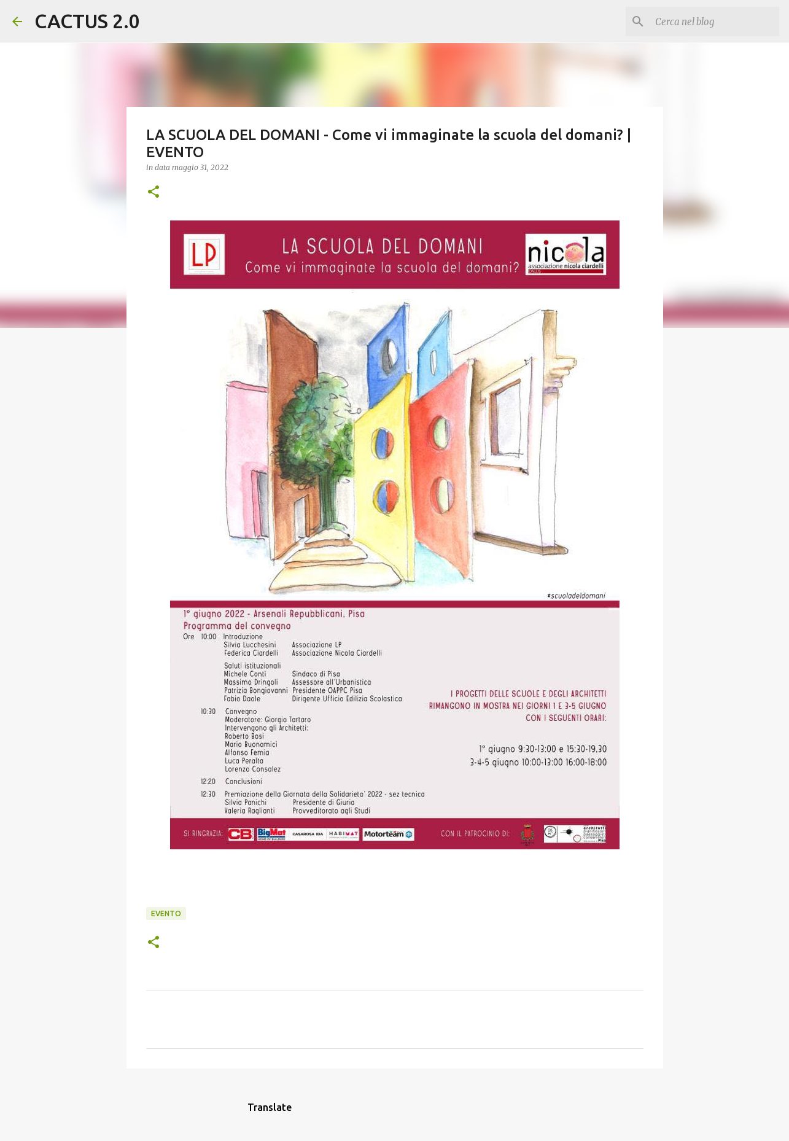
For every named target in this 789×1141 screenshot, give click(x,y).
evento (166, 913)
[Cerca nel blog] (714, 21)
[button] (153, 192)
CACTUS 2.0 (87, 21)
